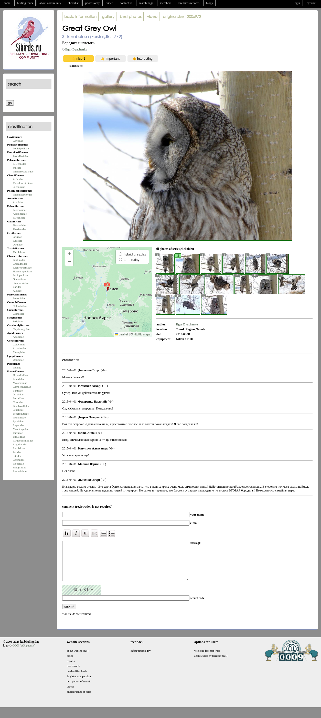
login (297, 3)
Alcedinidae (19, 348)
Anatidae (18, 202)
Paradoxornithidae (23, 440)
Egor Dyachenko (76, 49)
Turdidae (18, 432)
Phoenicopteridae (22, 194)
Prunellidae (19, 417)
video (109, 3)
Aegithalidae (20, 444)
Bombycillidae (21, 405)
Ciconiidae (19, 186)
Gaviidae (18, 140)
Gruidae (17, 236)
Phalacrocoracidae (23, 171)
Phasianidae (19, 229)
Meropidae (19, 352)
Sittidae (17, 455)
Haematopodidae (22, 271)
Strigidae (18, 321)
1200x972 (182, 16)
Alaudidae (18, 379)
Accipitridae (20, 213)
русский (312, 3)
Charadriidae (20, 263)
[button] (106, 287)
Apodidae (18, 336)
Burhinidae (19, 259)
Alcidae (17, 290)
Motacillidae (20, 382)
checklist (73, 3)
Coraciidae (19, 344)
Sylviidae (18, 421)
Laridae (17, 286)
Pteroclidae (19, 298)
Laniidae (18, 390)
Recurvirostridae (22, 267)
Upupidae (18, 359)
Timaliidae (19, 436)
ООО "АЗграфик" (23, 653)
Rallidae (17, 240)
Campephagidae (22, 386)
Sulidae (17, 167)
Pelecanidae (19, 163)
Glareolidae (19, 279)
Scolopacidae (20, 275)
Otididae (18, 244)
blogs (209, 3)
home (7, 3)
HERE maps (142, 334)
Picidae (17, 367)
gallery (108, 16)
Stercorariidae (21, 282)
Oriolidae (18, 394)
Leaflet (121, 334)
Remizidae (19, 448)
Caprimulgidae (21, 329)
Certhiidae (19, 459)
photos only (92, 3)
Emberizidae (20, 471)
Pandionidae (20, 209)
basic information (80, 16)
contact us (126, 3)
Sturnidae (18, 398)
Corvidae (18, 402)
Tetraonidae (19, 225)
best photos (131, 16)
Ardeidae (18, 179)
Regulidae (18, 425)
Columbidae (20, 305)
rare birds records (188, 3)
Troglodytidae (21, 413)
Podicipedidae (21, 148)
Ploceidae (18, 463)
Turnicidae (19, 252)
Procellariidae (20, 156)
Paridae (17, 452)
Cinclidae (18, 409)
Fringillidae (19, 467)
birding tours (25, 3)
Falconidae (19, 217)
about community (50, 3)
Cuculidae (18, 313)
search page (146, 3)
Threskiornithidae (23, 182)
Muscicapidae (20, 428)
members (165, 3)
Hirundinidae (20, 375)
